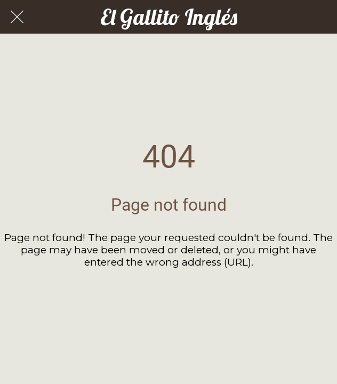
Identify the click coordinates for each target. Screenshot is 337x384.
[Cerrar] (17, 17)
